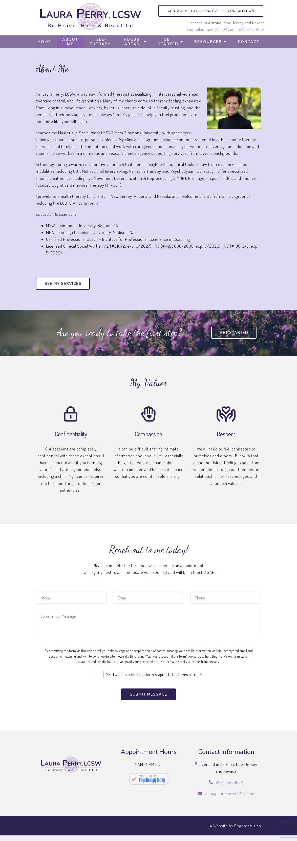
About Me (70, 42)
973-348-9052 (252, 29)
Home (44, 41)
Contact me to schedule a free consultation (211, 11)
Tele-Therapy (100, 42)
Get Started (168, 42)
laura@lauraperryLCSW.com (211, 29)
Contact (248, 41)
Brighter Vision (247, 831)
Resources (208, 41)
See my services (63, 283)
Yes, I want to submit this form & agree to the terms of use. (154, 679)
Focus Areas (132, 42)
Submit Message (148, 699)
